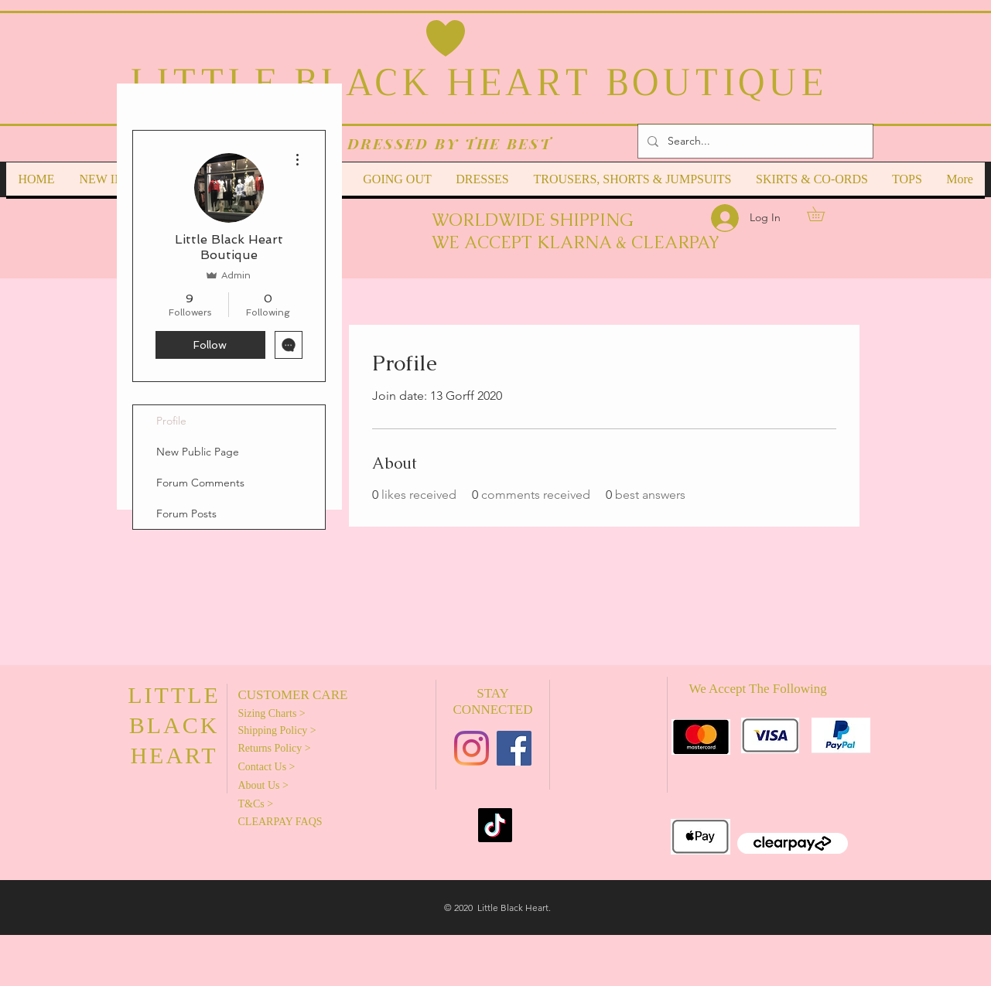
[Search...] (754, 141)
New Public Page (197, 452)
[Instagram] (471, 748)
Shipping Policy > (277, 730)
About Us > (263, 785)
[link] (823, 213)
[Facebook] (514, 748)
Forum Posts (186, 513)
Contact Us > (267, 767)
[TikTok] (495, 825)
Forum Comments (200, 483)
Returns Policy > (274, 748)
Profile (171, 421)
